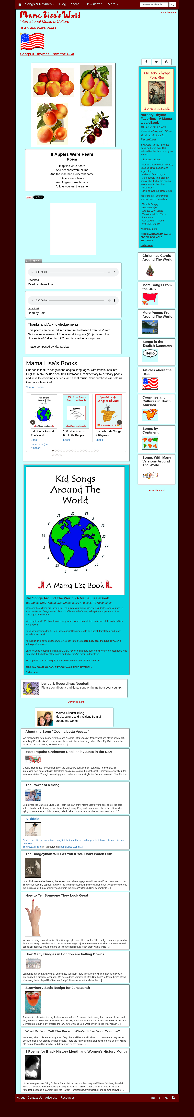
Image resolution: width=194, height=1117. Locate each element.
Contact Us (35, 1112)
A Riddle (36, 846)
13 (86, 450)
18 (53, 455)
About (21, 1112)
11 (80, 450)
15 (92, 450)
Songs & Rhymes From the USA (47, 54)
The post (27, 846)
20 (58, 455)
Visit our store (35, 387)
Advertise (51, 1112)
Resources (67, 1112)
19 (55, 455)
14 (89, 450)
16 (94, 450)
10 (78, 450)
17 (97, 450)
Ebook (34, 439)
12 (83, 450)
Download (33, 280)
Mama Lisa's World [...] (71, 846)
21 (61, 455)
